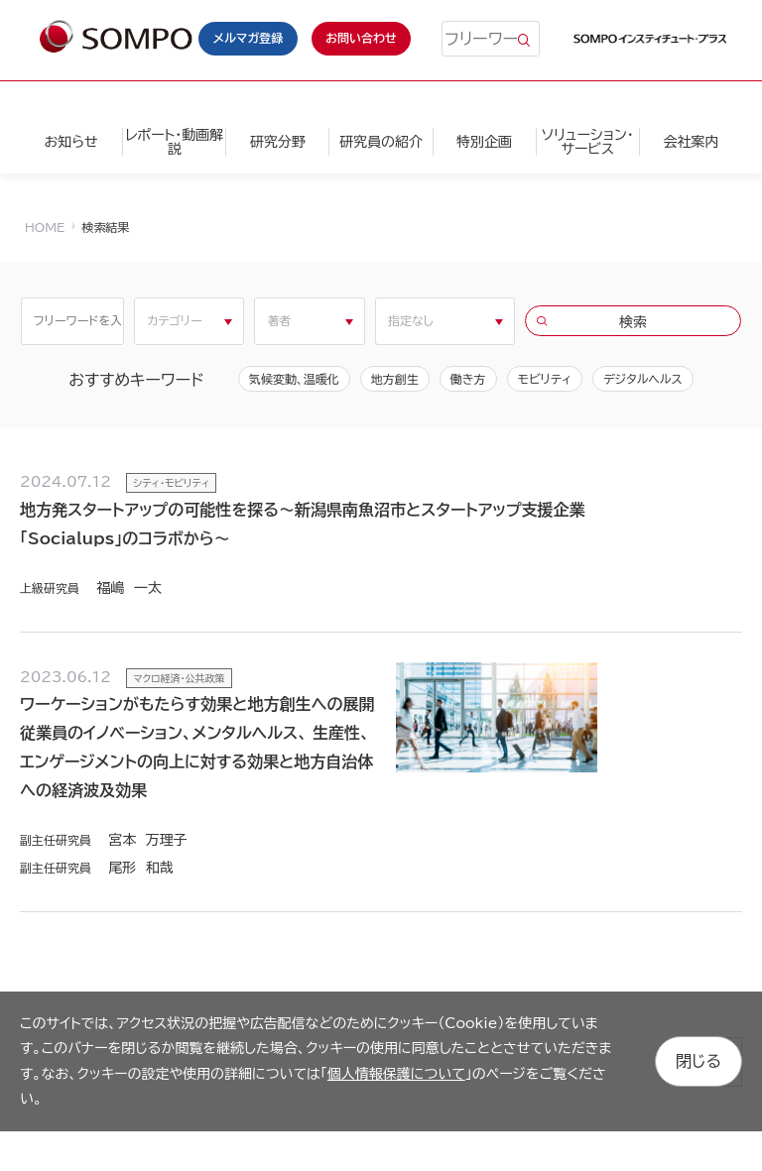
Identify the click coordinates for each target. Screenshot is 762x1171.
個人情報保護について (396, 1074)
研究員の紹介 (381, 142)
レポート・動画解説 (174, 142)
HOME (44, 227)
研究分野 (278, 142)
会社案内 (690, 142)
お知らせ (70, 142)
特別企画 (484, 142)
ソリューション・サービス (588, 142)
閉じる (698, 1061)
